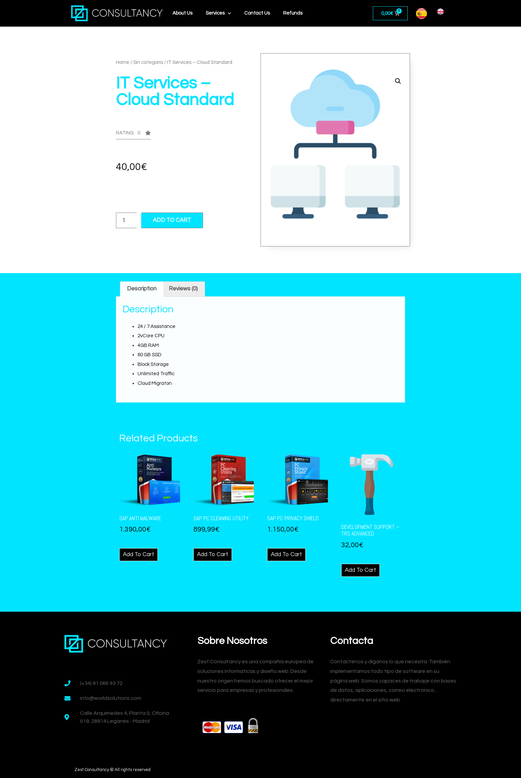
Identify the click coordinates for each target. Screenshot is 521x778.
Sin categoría (148, 62)
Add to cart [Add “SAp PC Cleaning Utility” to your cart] (212, 554)
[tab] (142, 289)
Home (122, 62)
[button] (133, 134)
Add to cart (172, 220)
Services (218, 13)
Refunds (292, 13)
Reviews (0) (183, 289)
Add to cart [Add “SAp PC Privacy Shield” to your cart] (286, 554)
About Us (182, 13)
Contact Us (257, 13)
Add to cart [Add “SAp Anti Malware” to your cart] (138, 554)
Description (141, 289)
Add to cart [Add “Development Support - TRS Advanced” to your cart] (360, 570)
